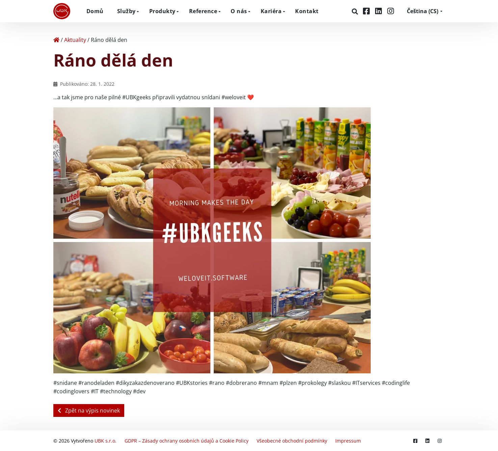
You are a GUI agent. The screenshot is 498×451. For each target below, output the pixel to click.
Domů (95, 11)
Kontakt (307, 11)
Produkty (162, 11)
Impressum (348, 440)
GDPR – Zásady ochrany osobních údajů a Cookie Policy (186, 440)
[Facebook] (367, 11)
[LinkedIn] (379, 11)
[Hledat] (356, 11)
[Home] (56, 40)
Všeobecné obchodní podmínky (292, 440)
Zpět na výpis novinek (89, 410)
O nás (239, 11)
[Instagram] (390, 11)
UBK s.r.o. (105, 440)
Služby (126, 11)
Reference (203, 11)
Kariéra (271, 11)
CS (422, 11)
